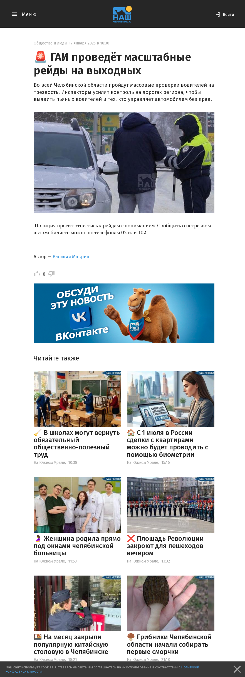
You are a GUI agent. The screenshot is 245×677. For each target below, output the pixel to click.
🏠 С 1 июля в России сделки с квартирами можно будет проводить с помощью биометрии (167, 444)
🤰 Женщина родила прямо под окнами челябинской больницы (77, 546)
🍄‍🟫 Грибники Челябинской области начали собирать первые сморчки (169, 644)
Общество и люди (50, 43)
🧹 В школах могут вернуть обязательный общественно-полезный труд (77, 444)
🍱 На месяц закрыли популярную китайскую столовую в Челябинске (71, 644)
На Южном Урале (49, 462)
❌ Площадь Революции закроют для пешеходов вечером (165, 546)
